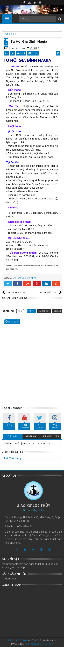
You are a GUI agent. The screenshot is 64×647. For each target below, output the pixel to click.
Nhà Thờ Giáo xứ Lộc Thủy (38, 644)
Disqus (57, 311)
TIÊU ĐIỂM (13, 436)
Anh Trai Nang (12, 458)
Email (33, 53)
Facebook (43, 311)
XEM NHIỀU (32, 436)
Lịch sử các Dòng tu (24, 277)
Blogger (29, 311)
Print (21, 53)
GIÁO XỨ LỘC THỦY (16, 640)
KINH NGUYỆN (51, 436)
